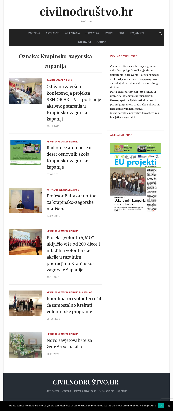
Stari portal (52, 390)
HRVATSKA (92, 33)
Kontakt (122, 390)
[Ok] (168, 405)
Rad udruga (85, 292)
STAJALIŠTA (137, 33)
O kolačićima (106, 390)
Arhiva (101, 41)
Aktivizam (52, 189)
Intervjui (84, 41)
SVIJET (109, 33)
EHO (121, 33)
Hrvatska (52, 141)
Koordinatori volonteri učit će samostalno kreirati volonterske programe (74, 305)
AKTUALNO (52, 33)
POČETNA (34, 33)
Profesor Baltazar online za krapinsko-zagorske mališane (71, 202)
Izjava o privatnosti (85, 390)
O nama (66, 390)
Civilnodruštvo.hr (86, 12)
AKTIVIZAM (72, 33)
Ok (161, 405)
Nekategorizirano (61, 80)
